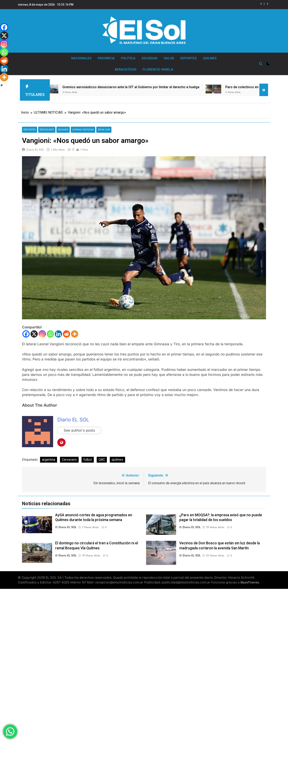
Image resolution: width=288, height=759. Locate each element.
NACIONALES (81, 58)
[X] (34, 332)
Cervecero (69, 457)
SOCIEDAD (149, 58)
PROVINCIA (106, 58)
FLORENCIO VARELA (158, 69)
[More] (74, 332)
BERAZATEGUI (125, 69)
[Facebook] (26, 332)
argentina (48, 457)
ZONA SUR (102, 127)
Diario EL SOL (35, 147)
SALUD (169, 58)
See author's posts (79, 428)
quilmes (117, 457)
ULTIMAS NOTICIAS (82, 127)
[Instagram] (42, 332)
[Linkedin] (58, 332)
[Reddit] (66, 332)
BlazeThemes (249, 580)
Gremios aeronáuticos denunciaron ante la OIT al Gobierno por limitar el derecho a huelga (137, 85)
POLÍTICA (128, 58)
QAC (102, 457)
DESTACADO (46, 127)
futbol (87, 457)
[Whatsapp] (50, 332)
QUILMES (210, 58)
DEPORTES (188, 58)
